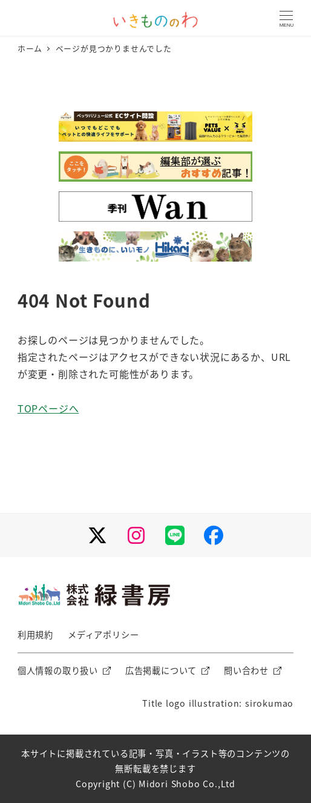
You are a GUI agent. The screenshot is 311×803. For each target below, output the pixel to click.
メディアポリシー (103, 635)
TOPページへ (48, 408)
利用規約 (35, 635)
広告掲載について (161, 670)
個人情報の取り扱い (58, 670)
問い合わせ (246, 670)
